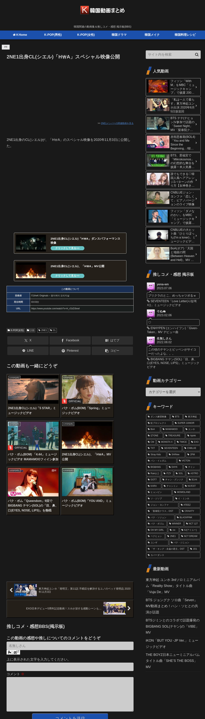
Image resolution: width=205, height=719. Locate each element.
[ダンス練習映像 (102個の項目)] (158, 417)
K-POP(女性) (16, 330)
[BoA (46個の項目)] (153, 429)
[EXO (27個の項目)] (194, 442)
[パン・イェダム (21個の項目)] (161, 461)
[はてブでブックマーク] (112, 340)
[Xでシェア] (28, 340)
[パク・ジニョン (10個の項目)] (184, 543)
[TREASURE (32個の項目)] (174, 436)
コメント (15, 620)
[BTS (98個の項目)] (176, 417)
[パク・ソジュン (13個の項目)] (160, 517)
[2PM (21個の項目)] (193, 454)
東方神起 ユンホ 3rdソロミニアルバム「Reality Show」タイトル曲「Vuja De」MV (173, 586)
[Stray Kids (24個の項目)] (156, 454)
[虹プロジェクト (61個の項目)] (159, 423)
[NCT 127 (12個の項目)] (192, 524)
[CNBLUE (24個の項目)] (191, 448)
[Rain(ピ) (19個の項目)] (153, 473)
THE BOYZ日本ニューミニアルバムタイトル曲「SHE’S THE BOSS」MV (173, 661)
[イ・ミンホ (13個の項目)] (187, 499)
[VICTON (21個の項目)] (188, 461)
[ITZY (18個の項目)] (167, 473)
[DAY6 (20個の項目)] (175, 467)
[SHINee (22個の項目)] (176, 454)
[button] (112, 351)
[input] (173, 54)
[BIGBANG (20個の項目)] (156, 467)
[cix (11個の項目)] (173, 530)
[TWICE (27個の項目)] (182, 442)
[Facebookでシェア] (70, 340)
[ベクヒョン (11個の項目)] (155, 536)
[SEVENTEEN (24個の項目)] (171, 448)
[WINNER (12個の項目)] (175, 524)
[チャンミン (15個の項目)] (172, 486)
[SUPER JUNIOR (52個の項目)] (186, 423)
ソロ (31, 330)
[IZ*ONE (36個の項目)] (154, 436)
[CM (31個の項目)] (151, 442)
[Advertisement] (70, 89)
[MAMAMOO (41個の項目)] (172, 429)
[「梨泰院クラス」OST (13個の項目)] (162, 511)
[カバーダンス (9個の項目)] (173, 555)
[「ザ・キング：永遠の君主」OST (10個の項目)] (167, 549)
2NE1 (42, 330)
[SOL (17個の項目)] (179, 473)
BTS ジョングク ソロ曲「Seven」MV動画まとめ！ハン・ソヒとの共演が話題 (172, 606)
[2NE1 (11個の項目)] (172, 536)
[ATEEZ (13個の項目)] (189, 505)
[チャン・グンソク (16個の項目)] (173, 480)
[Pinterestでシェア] (70, 351)
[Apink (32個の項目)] (193, 436)
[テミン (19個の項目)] (192, 467)
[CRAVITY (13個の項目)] (190, 511)
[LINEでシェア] (28, 351)
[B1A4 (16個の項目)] (193, 480)
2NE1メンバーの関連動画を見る (117, 123)
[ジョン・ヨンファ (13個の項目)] (162, 505)
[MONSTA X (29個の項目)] (165, 442)
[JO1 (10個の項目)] (194, 549)
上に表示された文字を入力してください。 (39, 605)
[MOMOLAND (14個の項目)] (186, 492)
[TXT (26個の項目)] (152, 448)
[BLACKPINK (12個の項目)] (187, 517)
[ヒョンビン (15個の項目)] (159, 492)
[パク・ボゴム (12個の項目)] (156, 524)
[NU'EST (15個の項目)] (191, 486)
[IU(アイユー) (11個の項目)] (190, 530)
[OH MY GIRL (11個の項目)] (156, 530)
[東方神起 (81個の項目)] (191, 417)
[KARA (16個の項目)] (153, 486)
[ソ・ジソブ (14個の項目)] (159, 499)
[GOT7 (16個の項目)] (153, 480)
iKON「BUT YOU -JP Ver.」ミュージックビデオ (172, 643)
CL (53, 330)
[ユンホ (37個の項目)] (192, 429)
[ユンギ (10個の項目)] (157, 543)
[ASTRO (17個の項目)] (193, 473)
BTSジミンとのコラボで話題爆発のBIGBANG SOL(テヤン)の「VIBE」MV (173, 626)
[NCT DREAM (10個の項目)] (189, 536)
